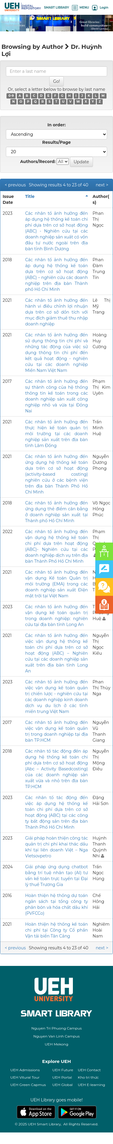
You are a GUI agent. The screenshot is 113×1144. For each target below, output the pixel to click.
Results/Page (56, 142)
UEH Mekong (56, 1044)
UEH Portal (62, 1077)
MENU (80, 7)
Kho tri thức (88, 1077)
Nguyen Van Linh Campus (56, 1036)
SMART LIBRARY (56, 7)
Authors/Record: (37, 161)
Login (100, 7)
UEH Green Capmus (28, 1084)
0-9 (11, 96)
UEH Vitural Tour (25, 1077)
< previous (15, 185)
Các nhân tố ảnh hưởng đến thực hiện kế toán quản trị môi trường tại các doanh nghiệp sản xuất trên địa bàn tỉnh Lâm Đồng (56, 433)
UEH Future (62, 1070)
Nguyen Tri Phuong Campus (56, 1028)
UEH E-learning (91, 1084)
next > (102, 185)
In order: (57, 125)
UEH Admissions (25, 1070)
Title (30, 196)
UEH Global (62, 1084)
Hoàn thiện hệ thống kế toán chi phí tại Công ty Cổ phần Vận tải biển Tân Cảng (56, 930)
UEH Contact (89, 1070)
